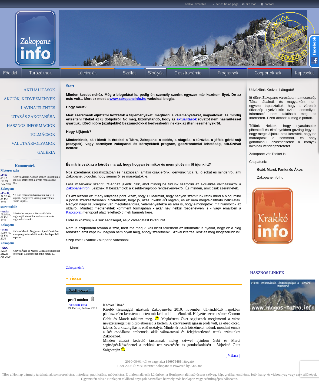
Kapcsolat (73, 212)
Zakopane (7, 188)
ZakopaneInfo (75, 268)
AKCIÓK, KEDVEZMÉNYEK (29, 99)
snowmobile (9, 207)
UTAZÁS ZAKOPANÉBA (33, 116)
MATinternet (146, 366)
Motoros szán (10, 170)
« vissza (73, 278)
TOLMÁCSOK (42, 134)
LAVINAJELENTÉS (38, 108)
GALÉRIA (46, 152)
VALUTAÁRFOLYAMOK (33, 143)
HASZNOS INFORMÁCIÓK (31, 125)
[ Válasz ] (233, 355)
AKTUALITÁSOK (39, 90)
